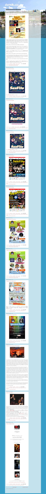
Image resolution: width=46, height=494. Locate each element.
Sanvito (22, 151)
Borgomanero (12, 310)
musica (19, 310)
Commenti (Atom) (11, 488)
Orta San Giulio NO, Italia (12, 389)
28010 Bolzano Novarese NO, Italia (13, 65)
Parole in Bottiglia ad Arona (10, 423)
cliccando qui (22, 416)
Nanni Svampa (12, 410)
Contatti (11, 9)
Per (9, 482)
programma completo (11, 94)
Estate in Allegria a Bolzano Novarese (11, 14)
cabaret (14, 64)
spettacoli (22, 310)
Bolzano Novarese (11, 64)
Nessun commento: (18, 63)
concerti (12, 151)
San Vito (20, 151)
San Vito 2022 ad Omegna (10, 100)
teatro (18, 64)
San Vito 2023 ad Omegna (10, 68)
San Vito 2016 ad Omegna (10, 187)
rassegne (9, 419)
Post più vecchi (25, 487)
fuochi (18, 182)
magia (16, 64)
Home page (7, 9)
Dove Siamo (18, 9)
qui (16, 94)
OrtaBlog (12, 5)
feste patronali (15, 151)
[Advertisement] (14, 491)
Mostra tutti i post (23, 11)
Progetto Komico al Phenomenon (11, 219)
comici (17, 310)
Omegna (18, 151)
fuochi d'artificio (21, 182)
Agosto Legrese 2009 (9, 392)
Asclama (10, 310)
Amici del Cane (21, 413)
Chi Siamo (15, 9)
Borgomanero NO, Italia (12, 311)
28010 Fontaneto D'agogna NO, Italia (13, 246)
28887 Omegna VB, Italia (12, 128)
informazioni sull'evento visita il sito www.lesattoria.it (17, 482)
